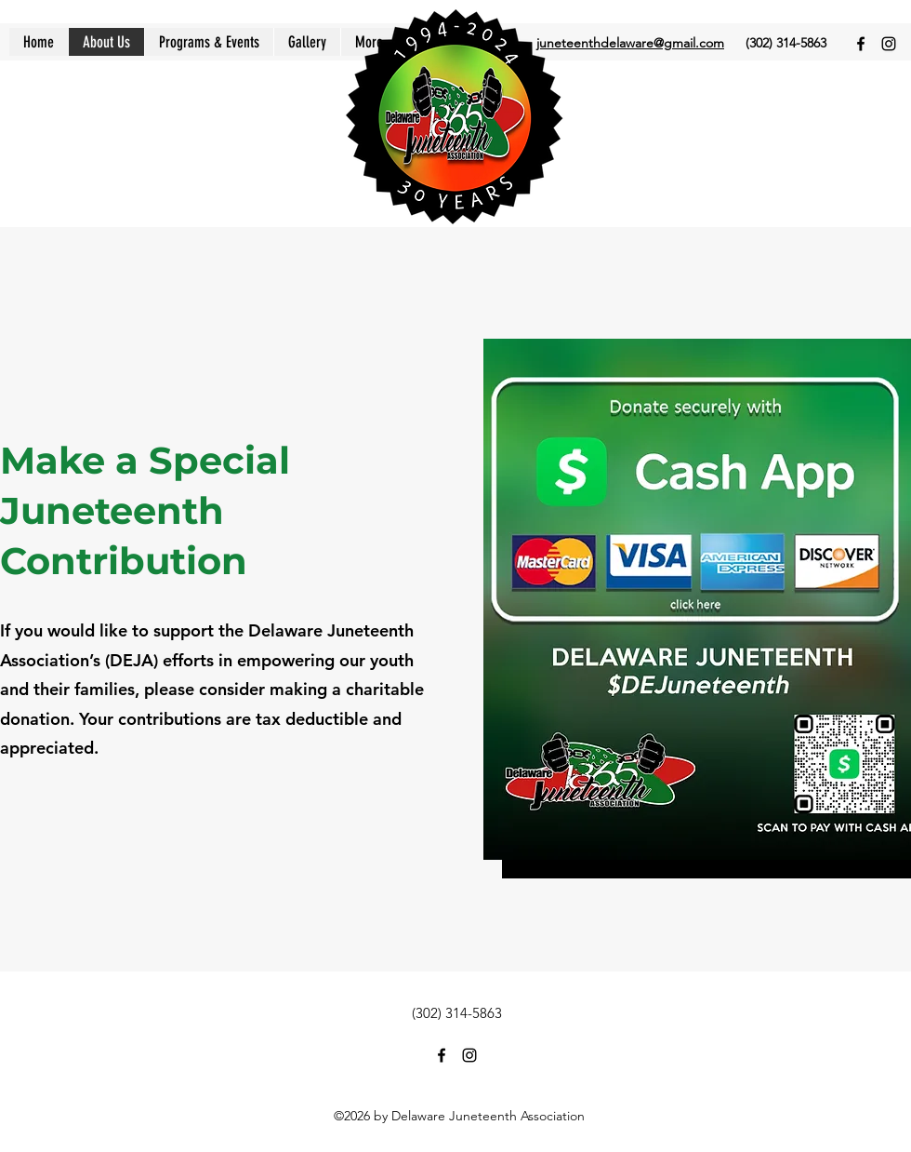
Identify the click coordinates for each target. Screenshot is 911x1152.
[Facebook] (861, 43)
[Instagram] (888, 43)
